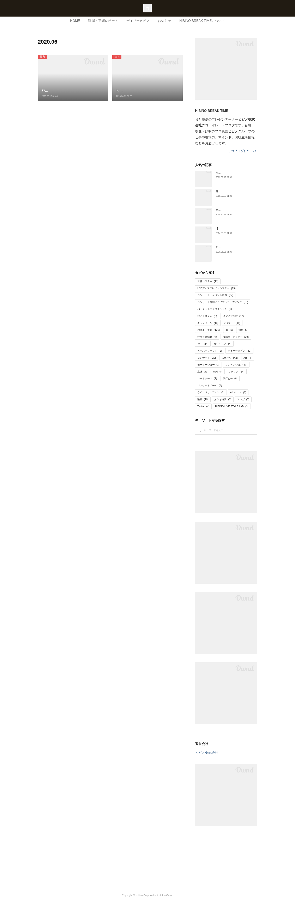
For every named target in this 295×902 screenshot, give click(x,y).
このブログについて (242, 151)
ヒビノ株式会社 (206, 752)
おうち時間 (222, 399)
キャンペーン (207, 323)
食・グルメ (222, 343)
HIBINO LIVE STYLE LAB (231, 406)
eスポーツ (238, 392)
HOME (75, 21)
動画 (202, 399)
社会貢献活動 (207, 336)
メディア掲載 (233, 316)
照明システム (207, 316)
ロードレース (207, 378)
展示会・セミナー (236, 336)
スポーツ (229, 357)
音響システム (207, 281)
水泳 (202, 371)
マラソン (236, 371)
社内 (42, 56)
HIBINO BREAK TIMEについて (202, 21)
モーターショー (208, 364)
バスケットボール (209, 385)
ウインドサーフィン (210, 392)
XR (247, 357)
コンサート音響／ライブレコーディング (222, 302)
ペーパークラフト (209, 350)
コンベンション (236, 364)
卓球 (218, 371)
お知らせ (164, 21)
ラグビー (230, 378)
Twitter (203, 406)
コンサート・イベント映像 (215, 295)
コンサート (206, 357)
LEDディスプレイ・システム (216, 288)
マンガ (243, 399)
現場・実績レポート (103, 21)
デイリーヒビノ (138, 21)
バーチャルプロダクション (214, 309)
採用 (243, 329)
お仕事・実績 (208, 329)
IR (229, 329)
